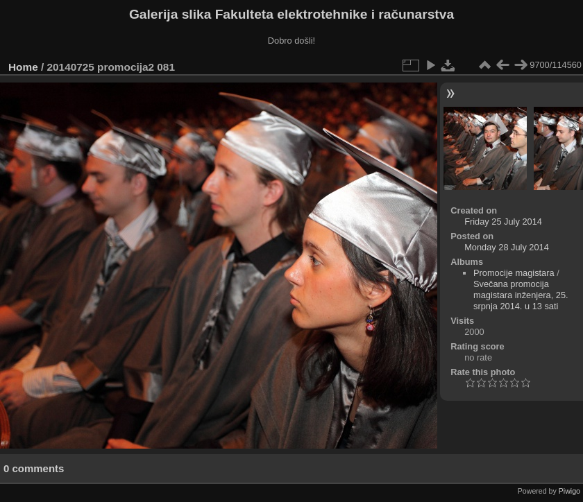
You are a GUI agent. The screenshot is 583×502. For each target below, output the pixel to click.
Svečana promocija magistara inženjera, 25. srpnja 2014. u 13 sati (520, 295)
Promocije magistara (514, 273)
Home (23, 67)
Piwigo (569, 491)
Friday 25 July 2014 (503, 221)
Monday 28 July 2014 (506, 247)
